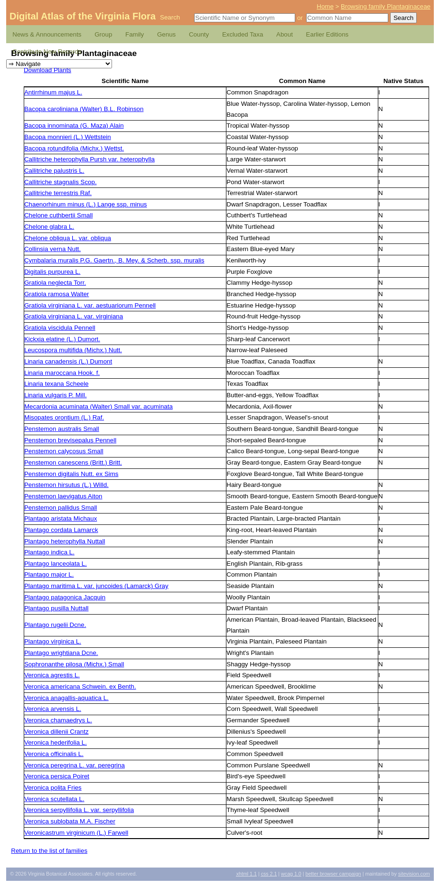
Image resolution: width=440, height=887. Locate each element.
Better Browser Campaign (333, 874)
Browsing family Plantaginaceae (386, 6)
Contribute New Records (46, 51)
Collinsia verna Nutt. (52, 248)
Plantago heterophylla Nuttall (64, 541)
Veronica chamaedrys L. (58, 720)
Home (325, 6)
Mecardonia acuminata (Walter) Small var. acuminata (98, 406)
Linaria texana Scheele (56, 383)
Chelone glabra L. (49, 226)
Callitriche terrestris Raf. (58, 192)
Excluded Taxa (242, 34)
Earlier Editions (327, 34)
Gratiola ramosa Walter (56, 294)
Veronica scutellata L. (54, 799)
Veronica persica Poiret (56, 776)
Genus (166, 34)
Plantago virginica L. (52, 641)
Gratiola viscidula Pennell (59, 327)
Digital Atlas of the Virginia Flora (82, 16)
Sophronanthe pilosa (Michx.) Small (74, 664)
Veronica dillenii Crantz (56, 731)
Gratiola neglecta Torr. (55, 282)
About (284, 34)
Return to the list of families (49, 850)
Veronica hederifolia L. (55, 742)
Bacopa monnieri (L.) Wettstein (67, 136)
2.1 (269, 874)
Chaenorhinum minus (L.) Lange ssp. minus (85, 204)
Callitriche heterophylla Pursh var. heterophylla (89, 159)
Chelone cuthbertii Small (58, 215)
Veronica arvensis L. (52, 708)
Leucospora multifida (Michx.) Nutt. (73, 350)
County (199, 34)
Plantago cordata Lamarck (61, 529)
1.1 (246, 874)
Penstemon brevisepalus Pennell (70, 440)
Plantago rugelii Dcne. (55, 624)
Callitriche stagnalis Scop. (60, 182)
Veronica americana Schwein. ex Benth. (80, 686)
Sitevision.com (414, 874)
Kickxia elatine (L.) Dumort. (62, 339)
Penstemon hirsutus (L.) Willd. (66, 484)
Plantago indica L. (49, 552)
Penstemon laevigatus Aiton (63, 496)
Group (103, 34)
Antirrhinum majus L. (53, 92)
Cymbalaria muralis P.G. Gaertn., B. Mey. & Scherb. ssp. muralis (114, 260)
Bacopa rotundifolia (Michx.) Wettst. (74, 148)
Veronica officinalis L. (54, 753)
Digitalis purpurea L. (52, 271)
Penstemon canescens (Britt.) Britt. (73, 462)
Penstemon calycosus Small (63, 451)
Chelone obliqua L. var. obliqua (67, 238)
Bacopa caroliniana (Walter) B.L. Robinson (83, 108)
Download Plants (47, 70)
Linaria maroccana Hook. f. (62, 372)
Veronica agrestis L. (52, 675)
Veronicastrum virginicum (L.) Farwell (76, 832)
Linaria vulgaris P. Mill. (55, 395)
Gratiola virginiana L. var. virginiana (73, 316)
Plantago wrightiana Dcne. (61, 652)
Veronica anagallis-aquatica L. (66, 697)
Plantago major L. (49, 574)
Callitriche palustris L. (54, 170)
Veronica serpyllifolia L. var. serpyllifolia (79, 809)
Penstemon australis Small (61, 428)
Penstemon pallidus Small (60, 507)
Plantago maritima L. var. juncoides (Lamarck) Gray (96, 585)
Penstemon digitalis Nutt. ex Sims (71, 473)
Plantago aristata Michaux (60, 518)
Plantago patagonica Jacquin (64, 597)
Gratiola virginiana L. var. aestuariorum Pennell (90, 305)
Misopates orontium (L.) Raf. (64, 417)
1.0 (291, 874)
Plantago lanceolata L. (55, 563)
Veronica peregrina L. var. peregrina (74, 765)
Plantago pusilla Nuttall (56, 608)
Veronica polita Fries (53, 787)
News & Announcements (46, 34)
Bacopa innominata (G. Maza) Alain (74, 125)
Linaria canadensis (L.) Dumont (68, 361)
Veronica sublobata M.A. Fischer (69, 821)
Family (134, 34)
